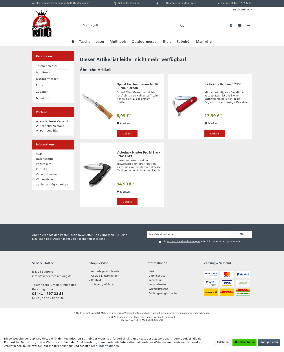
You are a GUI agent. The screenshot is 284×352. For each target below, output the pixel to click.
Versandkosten (46, 174)
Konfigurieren (269, 342)
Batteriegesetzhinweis (105, 271)
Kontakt (41, 169)
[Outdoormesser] (144, 42)
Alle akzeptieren (244, 342)
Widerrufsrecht (46, 179)
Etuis (39, 85)
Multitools (43, 72)
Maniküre (42, 98)
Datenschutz (45, 159)
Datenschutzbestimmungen (183, 241)
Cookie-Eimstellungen (105, 276)
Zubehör (42, 92)
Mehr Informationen (105, 346)
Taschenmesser (46, 66)
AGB (39, 154)
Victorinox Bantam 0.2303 (222, 84)
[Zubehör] (183, 42)
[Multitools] (118, 42)
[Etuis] (167, 42)
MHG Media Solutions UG (150, 320)
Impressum (43, 164)
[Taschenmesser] (91, 42)
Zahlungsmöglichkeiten (52, 185)
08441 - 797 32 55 (48, 293)
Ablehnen (223, 342)
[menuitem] (241, 10)
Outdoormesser (47, 79)
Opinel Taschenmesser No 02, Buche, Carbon (138, 86)
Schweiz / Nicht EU (103, 285)
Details (127, 134)
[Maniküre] (203, 42)
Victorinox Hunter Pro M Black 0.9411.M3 (138, 154)
